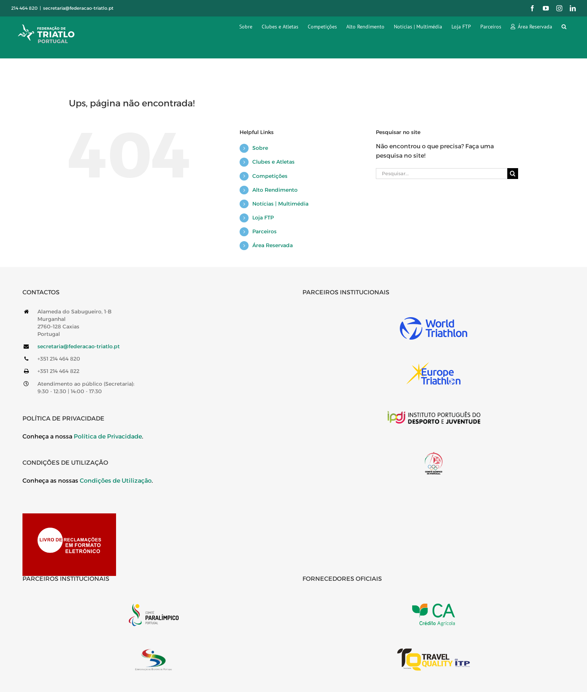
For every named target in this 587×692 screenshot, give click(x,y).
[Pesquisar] (512, 173)
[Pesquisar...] (441, 173)
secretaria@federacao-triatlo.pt (78, 8)
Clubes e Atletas (273, 161)
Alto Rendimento (275, 189)
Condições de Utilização (116, 480)
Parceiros (264, 231)
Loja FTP (263, 217)
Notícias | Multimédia (280, 203)
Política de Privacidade (108, 436)
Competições (270, 176)
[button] (564, 26)
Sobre (260, 148)
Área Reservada (272, 245)
